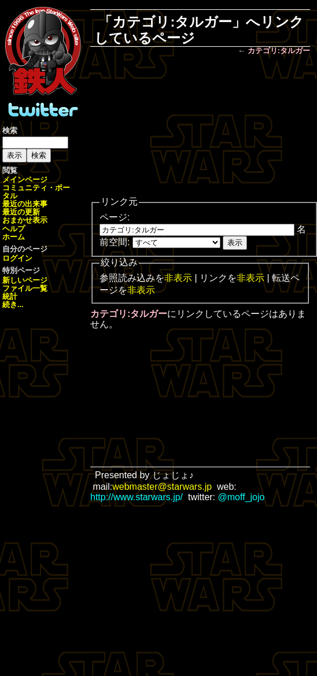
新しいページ (24, 280)
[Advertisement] (200, 126)
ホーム (13, 236)
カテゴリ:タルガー (279, 50)
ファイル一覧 (24, 288)
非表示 (178, 278)
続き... (13, 304)
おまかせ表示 (24, 220)
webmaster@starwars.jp (162, 487)
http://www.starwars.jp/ (136, 497)
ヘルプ (13, 228)
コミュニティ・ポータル (36, 191)
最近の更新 (21, 212)
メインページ (24, 179)
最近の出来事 (24, 204)
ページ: (114, 217)
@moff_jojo (241, 497)
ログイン (17, 258)
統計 (9, 296)
